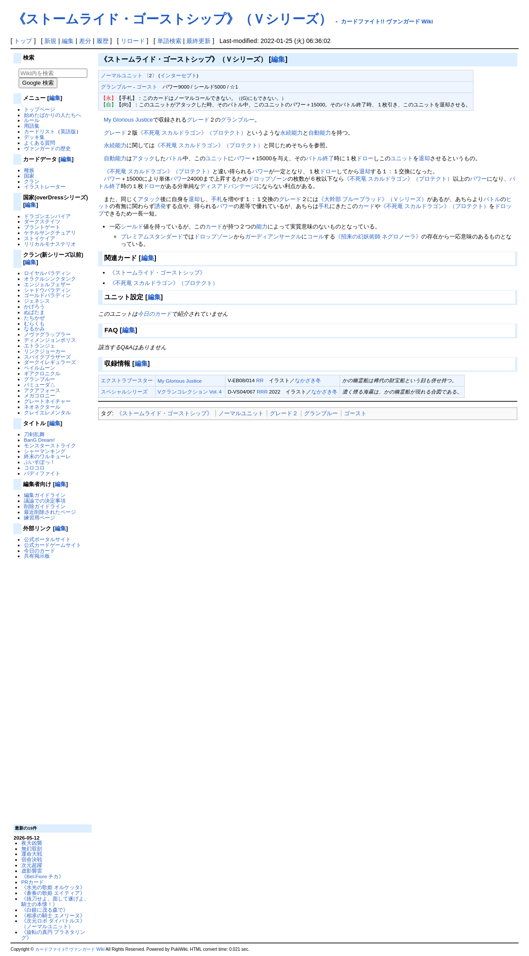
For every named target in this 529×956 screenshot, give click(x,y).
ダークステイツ (42, 221)
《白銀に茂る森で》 (44, 910)
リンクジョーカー (45, 351)
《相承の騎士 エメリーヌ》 (53, 915)
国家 (29, 176)
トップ (23, 40)
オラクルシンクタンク (50, 278)
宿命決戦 (31, 859)
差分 (85, 40)
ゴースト (146, 86)
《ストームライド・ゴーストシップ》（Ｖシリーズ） (172, 19)
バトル (174, 158)
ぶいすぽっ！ (39, 462)
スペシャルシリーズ (124, 391)
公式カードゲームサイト (52, 545)
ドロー (365, 158)
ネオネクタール (42, 407)
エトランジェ (39, 345)
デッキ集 (34, 137)
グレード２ (284, 413)
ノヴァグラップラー (47, 334)
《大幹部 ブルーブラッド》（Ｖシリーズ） (372, 199)
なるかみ (34, 328)
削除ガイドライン (45, 506)
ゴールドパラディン (47, 295)
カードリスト (39, 131)
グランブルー (39, 379)
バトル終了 (320, 158)
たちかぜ (34, 318)
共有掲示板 (37, 556)
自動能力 (319, 132)
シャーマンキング (45, 451)
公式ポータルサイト (47, 539)
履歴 (102, 40)
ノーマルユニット (121, 75)
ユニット (216, 158)
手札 (216, 199)
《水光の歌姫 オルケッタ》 (53, 887)
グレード (198, 119)
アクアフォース (42, 390)
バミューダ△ (39, 384)
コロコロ (34, 467)
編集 (68, 40)
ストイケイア (39, 238)
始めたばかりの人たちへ (52, 115)
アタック (143, 158)
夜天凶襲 (31, 843)
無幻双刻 (31, 848)
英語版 (68, 131)
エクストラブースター (127, 380)
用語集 (32, 126)
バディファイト (42, 473)
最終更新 (198, 40)
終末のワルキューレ (47, 456)
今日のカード (39, 550)
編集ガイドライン (45, 495)
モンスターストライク (50, 445)
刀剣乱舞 (34, 434)
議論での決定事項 (45, 500)
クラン (32, 181)
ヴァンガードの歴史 (47, 148)
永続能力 (291, 132)
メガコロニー (39, 395)
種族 (29, 170)
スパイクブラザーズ (47, 357)
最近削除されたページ (50, 512)
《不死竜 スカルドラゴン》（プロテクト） (192, 132)
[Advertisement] (51, 691)
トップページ (39, 109)
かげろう (34, 306)
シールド (132, 226)
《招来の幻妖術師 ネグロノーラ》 (378, 236)
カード (366, 206)
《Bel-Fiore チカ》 (42, 876)
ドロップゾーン (268, 178)
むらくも (34, 323)
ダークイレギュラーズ (50, 362)
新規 (50, 40)
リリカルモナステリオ (50, 244)
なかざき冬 (308, 380)
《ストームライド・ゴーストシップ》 (157, 272)
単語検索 (169, 40)
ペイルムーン (39, 367)
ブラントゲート (42, 227)
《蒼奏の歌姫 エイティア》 (53, 893)
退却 (424, 158)
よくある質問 (39, 143)
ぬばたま (34, 312)
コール (315, 236)
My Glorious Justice (128, 119)
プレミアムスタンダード (152, 236)
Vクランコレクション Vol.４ (190, 391)
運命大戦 (31, 854)
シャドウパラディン (47, 290)
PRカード (32, 882)
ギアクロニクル (42, 373)
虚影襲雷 (31, 870)
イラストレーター (45, 186)
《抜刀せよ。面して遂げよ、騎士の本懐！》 (55, 901)
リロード (133, 40)
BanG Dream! (39, 440)
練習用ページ (39, 517)
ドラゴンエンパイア (47, 216)
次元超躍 (31, 865)
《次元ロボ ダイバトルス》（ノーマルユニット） (53, 923)
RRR (262, 391)
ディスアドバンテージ (228, 186)
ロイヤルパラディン (47, 273)
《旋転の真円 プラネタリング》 (53, 934)
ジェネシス (37, 301)
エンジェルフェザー (47, 284)
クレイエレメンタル (47, 412)
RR (260, 380)
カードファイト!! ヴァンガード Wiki (387, 21)
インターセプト (178, 75)
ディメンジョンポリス (50, 340)
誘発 (160, 206)
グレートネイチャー (47, 401)
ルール (32, 120)
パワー (242, 158)
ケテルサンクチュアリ (50, 232)
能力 (262, 226)
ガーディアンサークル (273, 236)
